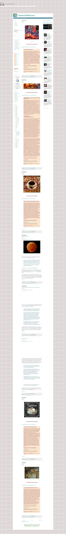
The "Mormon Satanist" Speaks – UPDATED (49, 100)
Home (15, 21)
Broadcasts (25, 232)
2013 (15, 142)
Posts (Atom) (27, 521)
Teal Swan (16, 92)
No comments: (27, 231)
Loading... (15, 36)
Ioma (16, 57)
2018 (15, 112)
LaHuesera (16, 58)
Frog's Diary (16, 45)
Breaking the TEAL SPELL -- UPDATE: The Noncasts (49, 42)
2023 (15, 106)
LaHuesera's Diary (17, 42)
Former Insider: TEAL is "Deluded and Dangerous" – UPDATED (49, 70)
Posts (15, 70)
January (16, 141)
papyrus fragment (25, 304)
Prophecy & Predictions (16, 97)
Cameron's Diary (17, 43)
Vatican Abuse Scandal (16, 95)
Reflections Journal (30, 239)
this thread (24, 277)
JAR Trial (16, 23)
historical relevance (26, 328)
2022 (15, 107)
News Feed (16, 25)
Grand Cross (35, 271)
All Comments (16, 71)
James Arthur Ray (17, 93)
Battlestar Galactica (17, 96)
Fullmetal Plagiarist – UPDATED (48, 34)
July (16, 123)
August (16, 122)
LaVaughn (29, 232)
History (28, 335)
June (16, 124)
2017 (15, 113)
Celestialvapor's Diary (17, 44)
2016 (15, 114)
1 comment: (26, 393)
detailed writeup (24, 257)
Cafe (23, 21)
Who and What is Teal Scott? (49, 48)
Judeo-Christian (31, 335)
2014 (15, 116)
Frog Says (16, 56)
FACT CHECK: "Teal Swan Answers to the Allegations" (49, 78)
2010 (15, 146)
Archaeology (25, 335)
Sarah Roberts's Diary (17, 47)
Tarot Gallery (16, 24)
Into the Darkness (25, 236)
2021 (15, 108)
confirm (24, 306)
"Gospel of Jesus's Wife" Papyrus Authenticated (31, 287)
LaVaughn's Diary (17, 40)
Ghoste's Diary (16, 46)
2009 (15, 147)
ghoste (16, 65)
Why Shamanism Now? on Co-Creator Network (30, 68)
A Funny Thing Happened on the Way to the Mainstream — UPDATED (49, 92)
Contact (16, 22)
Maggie (16, 60)
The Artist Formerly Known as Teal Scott (49, 56)
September (16, 121)
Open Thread (32, 232)
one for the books (33, 270)
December (16, 117)
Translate (16, 32)
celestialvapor (17, 64)
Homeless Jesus (25, 338)
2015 (15, 115)
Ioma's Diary (16, 41)
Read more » (23, 332)
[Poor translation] (3, 5)
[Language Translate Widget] (18, 30)
